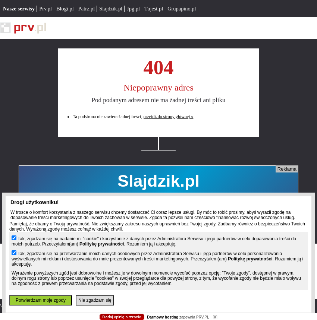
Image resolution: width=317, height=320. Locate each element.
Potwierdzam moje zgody (41, 300)
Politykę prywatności (101, 244)
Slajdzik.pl (110, 9)
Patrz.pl (86, 9)
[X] (215, 317)
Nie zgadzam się (95, 300)
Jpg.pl (133, 9)
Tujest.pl (153, 9)
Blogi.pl (65, 9)
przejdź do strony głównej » (168, 116)
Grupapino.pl (181, 9)
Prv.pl (45, 9)
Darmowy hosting (162, 317)
